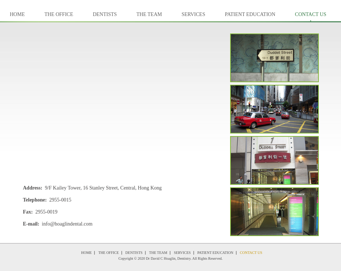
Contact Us (310, 14)
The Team (149, 14)
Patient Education (250, 14)
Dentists (105, 14)
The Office (58, 14)
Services (193, 14)
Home (17, 14)
